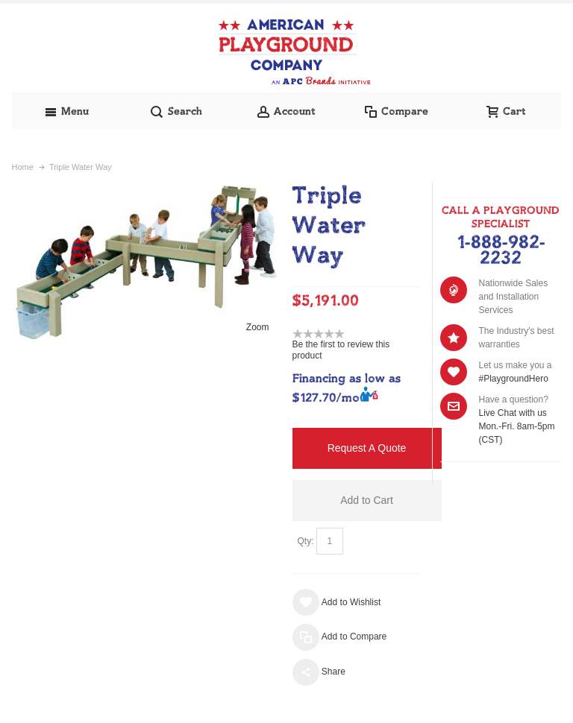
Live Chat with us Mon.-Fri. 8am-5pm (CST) (516, 426)
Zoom (257, 327)
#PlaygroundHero (513, 378)
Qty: (306, 541)
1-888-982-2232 (501, 251)
